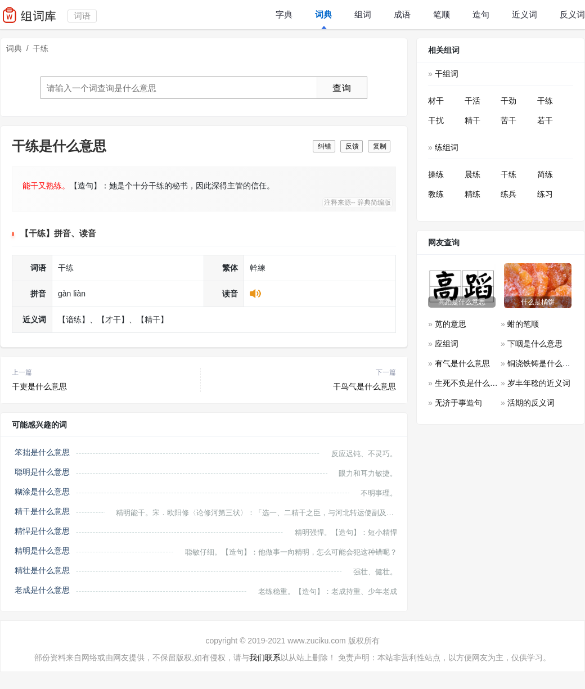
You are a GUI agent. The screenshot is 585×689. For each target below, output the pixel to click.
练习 (545, 194)
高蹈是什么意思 (461, 302)
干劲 (508, 100)
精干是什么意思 (42, 511)
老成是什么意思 (42, 590)
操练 (436, 174)
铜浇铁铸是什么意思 (542, 363)
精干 (472, 120)
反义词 (572, 14)
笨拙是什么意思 (42, 452)
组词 (362, 14)
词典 (323, 14)
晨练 (472, 174)
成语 (402, 14)
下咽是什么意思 (534, 343)
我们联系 (265, 657)
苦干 (508, 120)
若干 (545, 120)
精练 (472, 194)
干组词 (446, 73)
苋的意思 (450, 323)
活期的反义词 (531, 402)
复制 (379, 146)
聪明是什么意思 (42, 471)
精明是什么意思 (42, 550)
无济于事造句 (458, 402)
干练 (545, 100)
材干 (436, 100)
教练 (436, 194)
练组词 (446, 147)
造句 (480, 14)
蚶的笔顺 (523, 323)
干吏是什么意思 (39, 386)
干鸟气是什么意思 (364, 386)
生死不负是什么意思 (470, 383)
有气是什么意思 (462, 363)
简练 (545, 174)
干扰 (436, 120)
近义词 (524, 14)
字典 (284, 14)
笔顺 (441, 14)
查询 (342, 88)
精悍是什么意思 (42, 530)
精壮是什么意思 (42, 570)
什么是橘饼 (538, 302)
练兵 (508, 194)
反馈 (352, 146)
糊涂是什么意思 (42, 491)
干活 (472, 100)
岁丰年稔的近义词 (538, 383)
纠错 (324, 146)
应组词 (446, 343)
